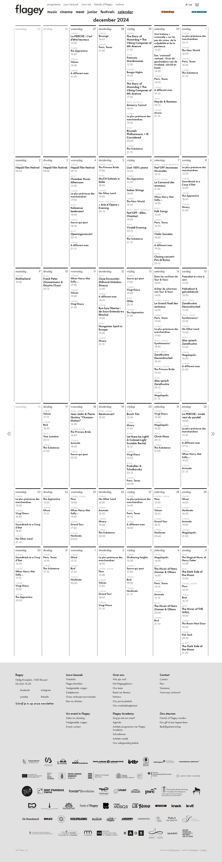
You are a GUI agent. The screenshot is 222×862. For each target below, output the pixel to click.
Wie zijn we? (119, 679)
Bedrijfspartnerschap (170, 726)
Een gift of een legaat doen (174, 722)
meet (80, 11)
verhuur (120, 4)
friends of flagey (103, 4)
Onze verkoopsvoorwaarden (81, 696)
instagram (46, 690)
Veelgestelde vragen (76, 688)
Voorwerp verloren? (170, 692)
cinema (66, 11)
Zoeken (205, 5)
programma (53, 4)
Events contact (73, 726)
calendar (125, 11)
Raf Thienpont (174, 850)
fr (186, 4)
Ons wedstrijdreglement (125, 705)
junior (92, 11)
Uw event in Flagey (78, 713)
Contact (165, 675)
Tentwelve (194, 850)
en (190, 4)
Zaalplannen (72, 692)
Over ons (118, 675)
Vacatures (165, 688)
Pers (162, 683)
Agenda (117, 722)
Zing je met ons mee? (124, 718)
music (52, 11)
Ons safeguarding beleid (125, 743)
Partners (117, 696)
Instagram (169, 5)
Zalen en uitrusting (75, 718)
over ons (86, 4)
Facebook (163, 5)
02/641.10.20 (23, 684)
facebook (25, 690)
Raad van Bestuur (122, 692)
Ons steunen (168, 713)
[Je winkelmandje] (198, 6)
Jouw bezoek (74, 675)
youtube (24, 696)
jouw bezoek (71, 4)
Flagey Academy (123, 713)
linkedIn (181, 5)
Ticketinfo (71, 679)
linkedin (45, 696)
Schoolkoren (119, 734)
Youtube (175, 5)
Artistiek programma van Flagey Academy (129, 728)
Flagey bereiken (74, 683)
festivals (108, 11)
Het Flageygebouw (122, 683)
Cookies (203, 850)
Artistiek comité (120, 738)
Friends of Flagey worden (173, 718)
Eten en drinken (74, 701)
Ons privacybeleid (122, 701)
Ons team (118, 688)
